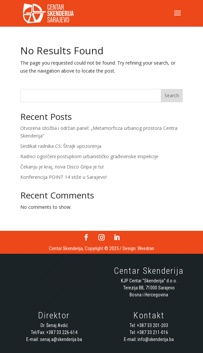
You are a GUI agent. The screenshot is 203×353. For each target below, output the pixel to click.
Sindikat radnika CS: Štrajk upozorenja (60, 146)
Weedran (146, 248)
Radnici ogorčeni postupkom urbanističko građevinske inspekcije (89, 156)
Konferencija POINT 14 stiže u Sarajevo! (63, 177)
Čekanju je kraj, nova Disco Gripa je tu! (62, 167)
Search (171, 95)
